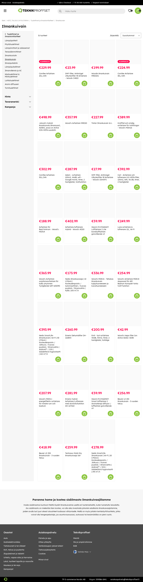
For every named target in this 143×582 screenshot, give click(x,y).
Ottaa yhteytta (45, 542)
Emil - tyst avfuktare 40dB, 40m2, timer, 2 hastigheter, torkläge (100, 337)
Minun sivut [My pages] (43, 559)
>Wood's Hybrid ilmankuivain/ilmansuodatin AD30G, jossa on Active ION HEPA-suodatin (51, 126)
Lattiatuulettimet (12, 80)
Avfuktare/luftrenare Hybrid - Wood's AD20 (74, 228)
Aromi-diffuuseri (12, 84)
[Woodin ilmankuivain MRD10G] (102, 52)
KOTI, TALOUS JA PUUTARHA (18, 21)
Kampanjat (8, 569)
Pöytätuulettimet (12, 44)
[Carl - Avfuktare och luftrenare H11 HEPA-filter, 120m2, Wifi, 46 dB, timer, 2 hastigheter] (128, 154)
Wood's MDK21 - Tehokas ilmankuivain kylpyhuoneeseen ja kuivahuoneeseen (102, 282)
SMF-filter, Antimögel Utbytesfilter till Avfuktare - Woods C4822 (76, 75)
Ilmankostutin (11, 55)
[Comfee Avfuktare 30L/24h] (128, 52)
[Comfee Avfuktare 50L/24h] (50, 154)
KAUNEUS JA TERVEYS (12, 565)
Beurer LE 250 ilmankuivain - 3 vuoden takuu (49, 455)
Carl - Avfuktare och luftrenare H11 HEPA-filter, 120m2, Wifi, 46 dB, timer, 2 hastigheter (128, 178)
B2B (75, 546)
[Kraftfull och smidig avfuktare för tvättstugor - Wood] (128, 102)
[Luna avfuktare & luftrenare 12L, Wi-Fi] (128, 205)
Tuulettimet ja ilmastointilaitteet (42, 21)
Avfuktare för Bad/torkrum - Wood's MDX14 (49, 229)
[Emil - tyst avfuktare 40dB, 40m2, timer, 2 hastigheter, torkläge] (102, 314)
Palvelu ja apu (45, 538)
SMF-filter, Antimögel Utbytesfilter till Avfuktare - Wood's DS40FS (102, 177)
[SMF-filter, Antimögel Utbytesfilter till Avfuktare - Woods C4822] (76, 52)
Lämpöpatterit (11, 40)
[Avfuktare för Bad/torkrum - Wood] (50, 205)
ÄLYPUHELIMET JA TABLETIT (14, 554)
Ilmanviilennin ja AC (13, 70)
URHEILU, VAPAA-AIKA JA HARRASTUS (18, 557)
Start (3, 21)
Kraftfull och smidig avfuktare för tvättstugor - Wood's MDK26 (128, 125)
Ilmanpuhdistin (11, 63)
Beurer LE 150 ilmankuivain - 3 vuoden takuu (128, 401)
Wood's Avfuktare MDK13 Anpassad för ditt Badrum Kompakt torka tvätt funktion (128, 282)
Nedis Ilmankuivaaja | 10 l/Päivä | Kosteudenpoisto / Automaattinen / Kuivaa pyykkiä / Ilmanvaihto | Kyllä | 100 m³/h (75, 285)
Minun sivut (6, 3)
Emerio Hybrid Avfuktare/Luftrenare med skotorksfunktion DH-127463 (74, 402)
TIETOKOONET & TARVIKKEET (14, 546)
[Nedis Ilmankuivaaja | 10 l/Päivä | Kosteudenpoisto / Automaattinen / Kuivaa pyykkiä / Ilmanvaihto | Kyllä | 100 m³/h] (76, 257)
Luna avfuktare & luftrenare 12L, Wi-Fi (126, 228)
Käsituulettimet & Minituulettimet (12, 75)
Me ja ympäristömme (82, 542)
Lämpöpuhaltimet (12, 67)
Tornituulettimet (11, 88)
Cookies (42, 554)
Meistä (76, 538)
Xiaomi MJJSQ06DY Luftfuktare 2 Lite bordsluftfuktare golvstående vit (100, 230)
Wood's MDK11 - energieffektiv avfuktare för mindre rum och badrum (49, 402)
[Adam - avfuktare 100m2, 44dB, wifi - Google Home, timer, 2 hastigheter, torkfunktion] (76, 154)
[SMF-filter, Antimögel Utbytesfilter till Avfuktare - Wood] (102, 154)
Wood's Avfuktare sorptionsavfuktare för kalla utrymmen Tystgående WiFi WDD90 (49, 282)
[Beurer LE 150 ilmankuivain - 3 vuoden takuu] (128, 378)
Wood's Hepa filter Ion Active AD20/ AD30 (127, 336)
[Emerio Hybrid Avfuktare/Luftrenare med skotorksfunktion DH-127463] (76, 378)
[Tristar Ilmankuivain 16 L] (102, 102)
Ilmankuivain (60, 21)
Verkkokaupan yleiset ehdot (51, 546)
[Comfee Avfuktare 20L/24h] (50, 52)
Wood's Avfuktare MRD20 (76, 123)
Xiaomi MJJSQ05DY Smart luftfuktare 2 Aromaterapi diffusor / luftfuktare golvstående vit (101, 403)
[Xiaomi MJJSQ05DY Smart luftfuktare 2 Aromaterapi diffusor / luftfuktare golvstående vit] (102, 378)
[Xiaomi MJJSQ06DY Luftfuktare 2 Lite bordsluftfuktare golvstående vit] (102, 205)
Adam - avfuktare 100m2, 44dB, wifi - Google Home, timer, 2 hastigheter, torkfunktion (75, 178)
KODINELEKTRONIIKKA (12, 542)
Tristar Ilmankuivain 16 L (101, 123)
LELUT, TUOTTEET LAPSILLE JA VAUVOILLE (18, 561)
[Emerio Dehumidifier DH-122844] (76, 314)
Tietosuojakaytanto (47, 550)
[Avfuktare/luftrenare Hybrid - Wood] (76, 205)
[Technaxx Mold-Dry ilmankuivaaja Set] (76, 432)
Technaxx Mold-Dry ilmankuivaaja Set (73, 454)
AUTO (6, 538)
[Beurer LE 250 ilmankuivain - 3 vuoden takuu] (50, 432)
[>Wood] (50, 102)
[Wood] (76, 102)
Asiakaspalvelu (18, 3)
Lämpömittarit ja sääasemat (17, 48)
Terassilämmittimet (13, 52)
